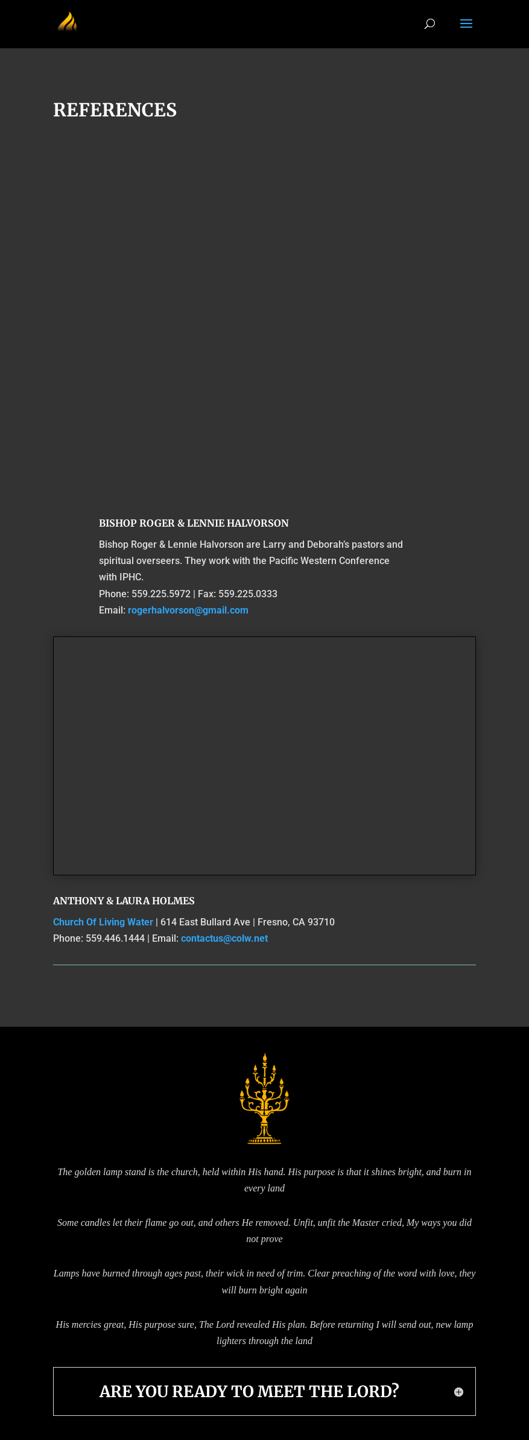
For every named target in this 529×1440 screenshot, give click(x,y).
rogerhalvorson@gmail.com (188, 610)
